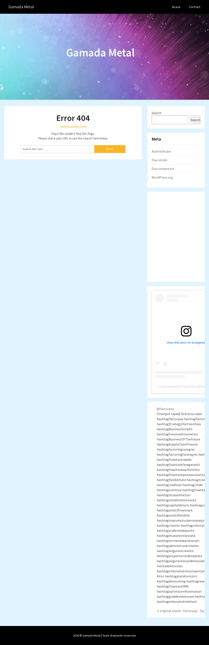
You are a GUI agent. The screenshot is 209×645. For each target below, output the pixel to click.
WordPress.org (162, 177)
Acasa (176, 7)
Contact (195, 7)
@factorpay (165, 409)
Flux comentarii (163, 168)
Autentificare (161, 151)
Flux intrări (159, 160)
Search (156, 113)
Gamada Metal (21, 7)
